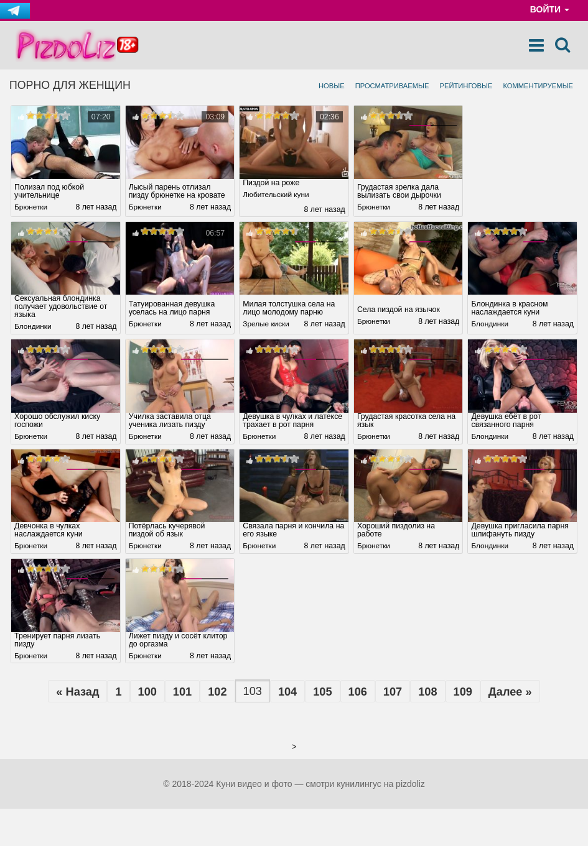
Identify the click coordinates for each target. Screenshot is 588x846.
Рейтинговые (465, 86)
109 (463, 693)
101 (182, 693)
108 (427, 693)
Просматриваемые (392, 86)
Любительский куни (277, 195)
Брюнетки (31, 207)
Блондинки (33, 327)
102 (217, 693)
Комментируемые (538, 86)
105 (322, 693)
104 (287, 693)
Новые (332, 86)
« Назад (77, 693)
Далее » (510, 693)
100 (147, 693)
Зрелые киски (267, 325)
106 (357, 693)
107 (392, 693)
